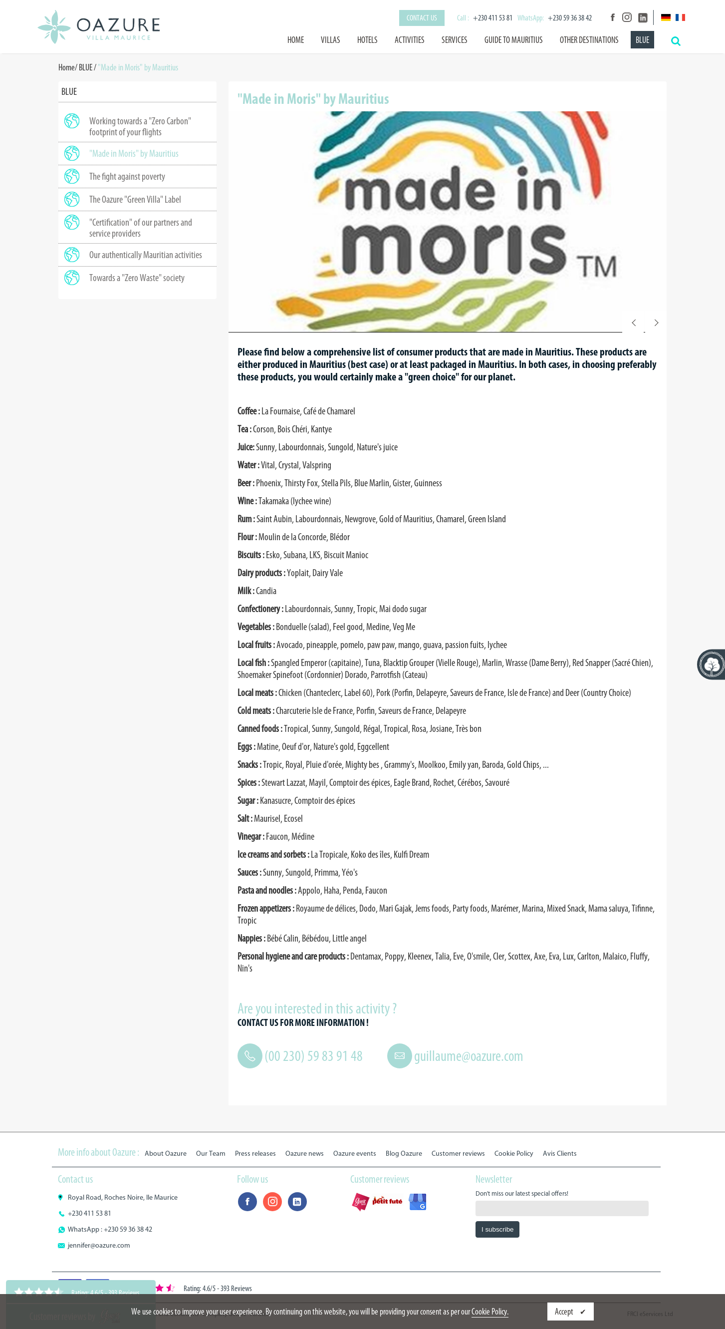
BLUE (642, 39)
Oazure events (354, 1153)
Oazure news (304, 1153)
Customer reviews (458, 1153)
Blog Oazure (404, 1153)
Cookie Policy (513, 1153)
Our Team (211, 1153)
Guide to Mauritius (513, 39)
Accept (565, 1311)
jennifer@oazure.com (99, 1245)
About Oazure (166, 1153)
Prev (633, 321)
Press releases (255, 1153)
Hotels (367, 39)
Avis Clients (560, 1153)
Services (455, 39)
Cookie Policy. (490, 1311)
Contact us (422, 17)
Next (656, 321)
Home (295, 39)
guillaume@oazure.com (468, 1055)
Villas (330, 39)
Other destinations (589, 39)
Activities (410, 39)
